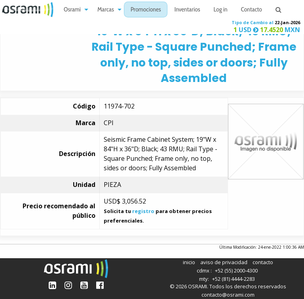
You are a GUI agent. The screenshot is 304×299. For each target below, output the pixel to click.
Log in (221, 10)
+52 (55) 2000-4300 (236, 270)
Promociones (146, 10)
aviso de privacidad (223, 262)
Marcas (105, 10)
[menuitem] (74, 9)
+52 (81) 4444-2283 (233, 278)
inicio (189, 262)
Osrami (72, 10)
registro (143, 211)
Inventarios (187, 10)
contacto (263, 262)
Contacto (251, 10)
